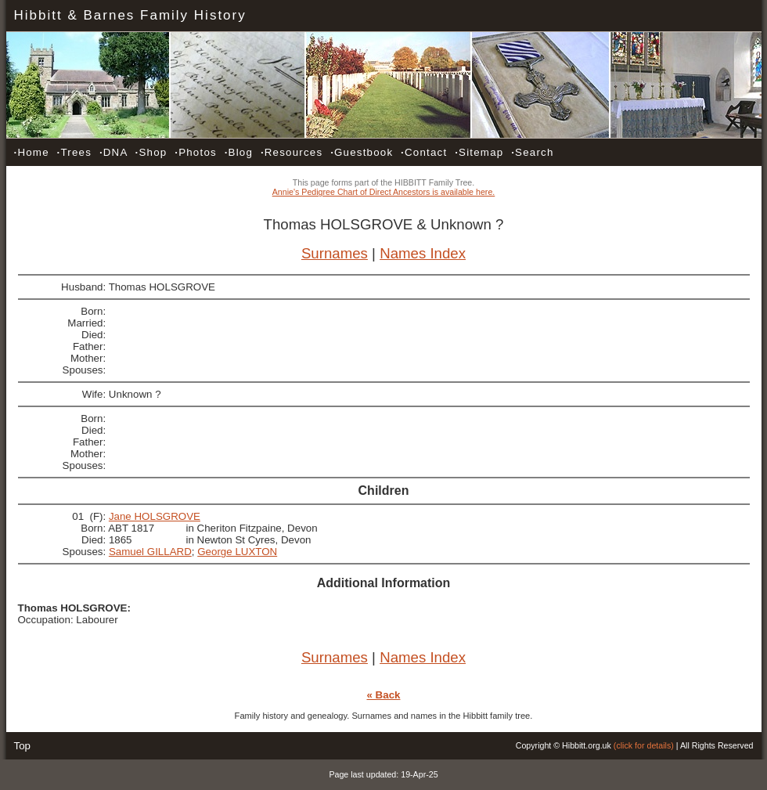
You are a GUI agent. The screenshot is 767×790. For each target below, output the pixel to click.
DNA (113, 152)
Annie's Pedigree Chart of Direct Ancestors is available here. (383, 192)
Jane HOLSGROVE (154, 516)
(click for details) (644, 745)
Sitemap (479, 152)
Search (532, 152)
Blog (239, 152)
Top (22, 746)
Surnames (334, 253)
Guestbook (361, 152)
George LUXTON (237, 551)
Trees (74, 152)
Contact (424, 152)
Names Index (423, 253)
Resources (291, 152)
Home (31, 152)
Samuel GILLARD (150, 551)
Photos (196, 152)
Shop (151, 152)
